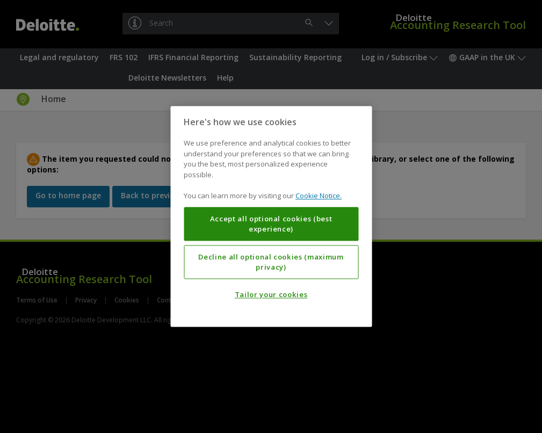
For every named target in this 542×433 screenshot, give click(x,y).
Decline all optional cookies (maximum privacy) (270, 262)
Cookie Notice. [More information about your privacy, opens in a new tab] (318, 196)
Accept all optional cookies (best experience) (271, 224)
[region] (271, 216)
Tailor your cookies (271, 295)
